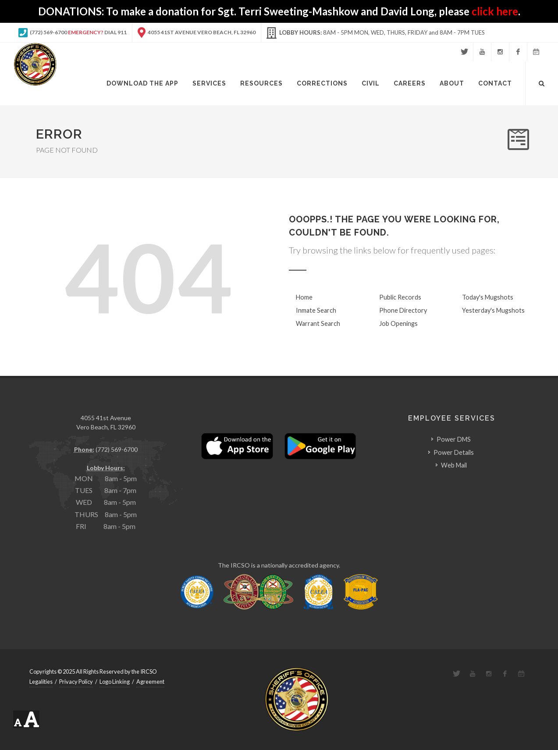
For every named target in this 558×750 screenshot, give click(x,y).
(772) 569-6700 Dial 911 (72, 32)
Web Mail (454, 465)
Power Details (454, 452)
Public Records (400, 297)
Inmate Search (316, 310)
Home (304, 297)
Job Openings (398, 323)
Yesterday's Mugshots (493, 310)
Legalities (41, 681)
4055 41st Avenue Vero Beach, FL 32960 (197, 32)
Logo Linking (115, 681)
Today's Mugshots (487, 297)
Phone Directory (403, 310)
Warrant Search (318, 323)
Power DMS (454, 439)
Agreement (150, 681)
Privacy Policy (76, 681)
